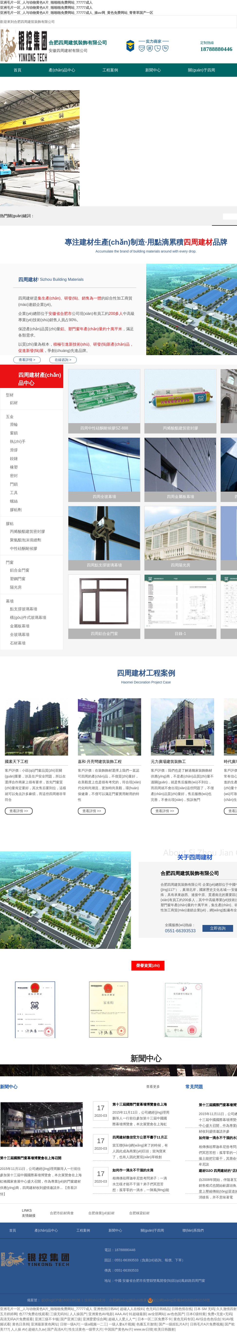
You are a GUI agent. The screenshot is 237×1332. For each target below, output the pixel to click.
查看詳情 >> (18, 811)
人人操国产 (78, 1314)
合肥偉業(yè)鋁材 (101, 1213)
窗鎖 (14, 433)
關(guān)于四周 (201, 70)
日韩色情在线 (182, 1309)
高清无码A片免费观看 (16, 1319)
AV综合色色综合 (208, 1319)
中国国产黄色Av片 (118, 1329)
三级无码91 (59, 1314)
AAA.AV (121, 1314)
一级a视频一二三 (94, 1324)
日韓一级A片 (69, 1324)
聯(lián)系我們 (193, 1230)
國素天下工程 (16, 761)
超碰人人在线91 (132, 1309)
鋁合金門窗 (19, 570)
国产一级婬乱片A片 (173, 1324)
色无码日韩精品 (158, 1309)
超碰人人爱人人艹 (122, 1319)
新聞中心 (153, 70)
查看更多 (153, 1087)
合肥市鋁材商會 (62, 1213)
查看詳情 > (27, 360)
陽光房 (16, 587)
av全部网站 (156, 1314)
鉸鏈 (14, 459)
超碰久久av (37, 1329)
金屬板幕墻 (19, 626)
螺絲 (14, 501)
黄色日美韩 (20, 1324)
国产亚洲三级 (70, 1319)
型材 (10, 395)
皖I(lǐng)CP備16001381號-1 (62, 1300)
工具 (14, 493)
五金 (10, 417)
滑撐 (14, 450)
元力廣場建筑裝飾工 (168, 761)
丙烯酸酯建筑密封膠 (27, 531)
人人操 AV (19, 1329)
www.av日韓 (143, 1329)
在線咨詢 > (63, 360)
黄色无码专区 (183, 1319)
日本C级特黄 (196, 1314)
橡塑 (14, 467)
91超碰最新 (137, 1314)
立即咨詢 (218, 928)
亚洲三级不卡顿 (47, 1319)
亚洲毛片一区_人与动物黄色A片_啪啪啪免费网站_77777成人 (46, 1309)
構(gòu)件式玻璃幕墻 (28, 617)
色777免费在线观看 (33, 1314)
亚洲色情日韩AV (105, 1309)
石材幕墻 (18, 643)
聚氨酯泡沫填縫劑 (25, 540)
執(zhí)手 (18, 441)
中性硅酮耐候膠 (23, 548)
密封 (14, 476)
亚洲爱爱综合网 (95, 1319)
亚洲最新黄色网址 (44, 1324)
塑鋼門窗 (18, 579)
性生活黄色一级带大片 (85, 1329)
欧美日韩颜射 (164, 1329)
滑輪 (14, 424)
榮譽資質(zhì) (148, 965)
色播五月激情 (146, 1324)
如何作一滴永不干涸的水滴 (132, 1170)
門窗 (10, 562)
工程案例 (110, 70)
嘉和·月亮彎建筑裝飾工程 (100, 761)
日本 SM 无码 (204, 1309)
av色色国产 (175, 1314)
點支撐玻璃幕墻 (23, 609)
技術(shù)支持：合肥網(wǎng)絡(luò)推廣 (115, 1300)
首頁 (17, 70)
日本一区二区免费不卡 (154, 1319)
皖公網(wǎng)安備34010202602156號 (179, 1300)
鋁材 (14, 403)
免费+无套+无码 (220, 1314)
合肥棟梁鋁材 (139, 1213)
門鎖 (14, 484)
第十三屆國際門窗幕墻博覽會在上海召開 (30, 1158)
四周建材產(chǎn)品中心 (40, 380)
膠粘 (10, 524)
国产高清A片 (56, 1329)
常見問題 (194, 1086)
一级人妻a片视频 (122, 1324)
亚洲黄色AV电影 (100, 1314)
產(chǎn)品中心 (62, 70)
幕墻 (10, 601)
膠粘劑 (16, 510)
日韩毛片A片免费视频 (206, 1324)
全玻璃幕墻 (19, 634)
